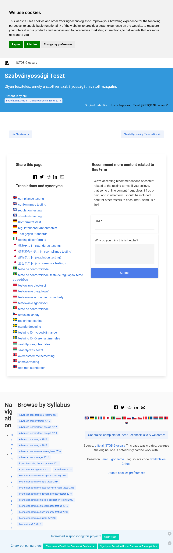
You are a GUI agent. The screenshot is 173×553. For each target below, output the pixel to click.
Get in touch (110, 537)
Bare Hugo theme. (113, 459)
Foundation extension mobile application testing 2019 (46, 500)
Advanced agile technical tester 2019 (37, 415)
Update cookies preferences (126, 473)
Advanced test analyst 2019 (33, 445)
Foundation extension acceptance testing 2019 (42, 475)
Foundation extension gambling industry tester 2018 (45, 494)
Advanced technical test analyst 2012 (38, 427)
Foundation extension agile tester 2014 (38, 481)
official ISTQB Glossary (110, 445)
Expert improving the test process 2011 (39, 463)
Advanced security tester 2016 (34, 421)
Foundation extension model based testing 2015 (43, 506)
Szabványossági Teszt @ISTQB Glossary (139, 105)
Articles (12, 467)
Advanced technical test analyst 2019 (38, 433)
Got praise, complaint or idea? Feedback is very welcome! (126, 435)
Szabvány (20, 134)
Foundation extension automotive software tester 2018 (46, 487)
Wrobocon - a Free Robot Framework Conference (69, 546)
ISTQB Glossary (26, 62)
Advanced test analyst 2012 (33, 439)
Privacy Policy (11, 509)
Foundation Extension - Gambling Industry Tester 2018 (33, 100)
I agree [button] (16, 44)
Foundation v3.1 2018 (30, 524)
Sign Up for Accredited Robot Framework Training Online (128, 546)
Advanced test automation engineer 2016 (40, 451)
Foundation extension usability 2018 (37, 518)
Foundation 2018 (63, 469)
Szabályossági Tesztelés (142, 134)
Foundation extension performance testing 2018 (43, 512)
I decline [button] (32, 44)
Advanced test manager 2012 (34, 457)
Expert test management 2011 (34, 469)
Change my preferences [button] (58, 44)
